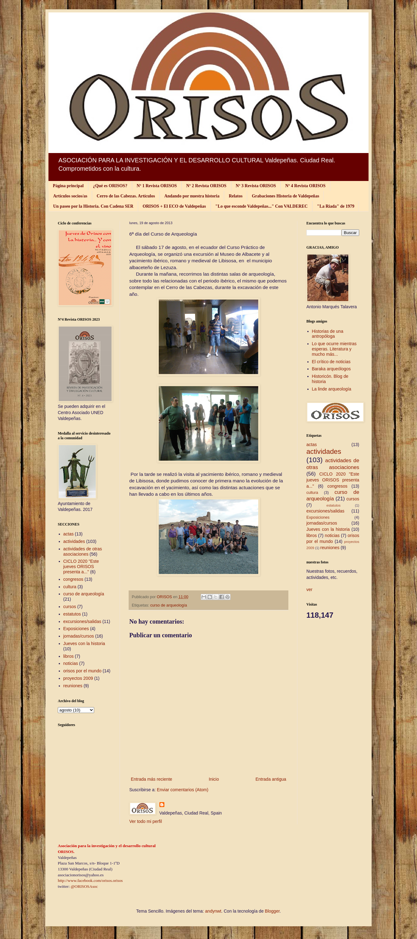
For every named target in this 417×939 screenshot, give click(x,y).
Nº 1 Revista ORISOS (157, 185)
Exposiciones (76, 628)
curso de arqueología (168, 605)
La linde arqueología (331, 388)
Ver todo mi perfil (145, 821)
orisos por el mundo (82, 670)
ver (309, 589)
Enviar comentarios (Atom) (183, 789)
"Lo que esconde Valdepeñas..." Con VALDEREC (261, 206)
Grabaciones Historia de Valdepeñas (285, 196)
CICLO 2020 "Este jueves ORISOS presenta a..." (81, 566)
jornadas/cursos (78, 636)
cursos (69, 606)
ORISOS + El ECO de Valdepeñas (174, 206)
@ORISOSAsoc (84, 886)
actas (68, 533)
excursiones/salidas (82, 621)
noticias (70, 663)
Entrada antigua (270, 779)
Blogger (272, 911)
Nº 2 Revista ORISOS (206, 185)
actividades (74, 541)
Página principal (68, 185)
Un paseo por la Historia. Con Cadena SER (93, 206)
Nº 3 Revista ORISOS (256, 185)
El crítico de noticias (331, 361)
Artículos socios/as (70, 196)
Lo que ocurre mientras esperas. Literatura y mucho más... (334, 349)
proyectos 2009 (78, 678)
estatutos (72, 614)
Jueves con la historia (84, 643)
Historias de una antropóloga (327, 334)
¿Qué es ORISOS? (110, 185)
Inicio (214, 779)
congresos (73, 579)
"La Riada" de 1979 (335, 206)
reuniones (73, 685)
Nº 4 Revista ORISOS (305, 185)
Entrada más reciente (151, 779)
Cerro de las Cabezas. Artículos (126, 196)
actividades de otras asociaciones (82, 551)
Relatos (235, 196)
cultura (69, 586)
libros (68, 656)
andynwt (213, 911)
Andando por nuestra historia (192, 196)
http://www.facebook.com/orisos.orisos (90, 880)
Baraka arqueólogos (331, 368)
